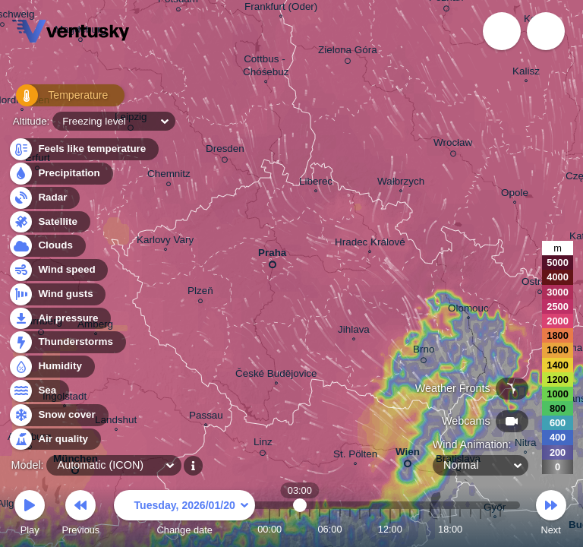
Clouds (46, 246)
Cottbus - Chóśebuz (266, 67)
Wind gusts (56, 294)
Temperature (59, 98)
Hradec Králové (370, 243)
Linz (263, 444)
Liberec (315, 183)
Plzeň (200, 293)
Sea (38, 391)
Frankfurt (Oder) (280, 8)
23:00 (500, 529)
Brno (423, 351)
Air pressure (59, 319)
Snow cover (58, 415)
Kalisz (526, 73)
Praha (272, 255)
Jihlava (354, 331)
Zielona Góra (347, 52)
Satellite (48, 222)
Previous (80, 515)
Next (551, 515)
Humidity (51, 367)
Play (29, 515)
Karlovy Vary (165, 241)
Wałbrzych (400, 183)
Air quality (54, 439)
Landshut (116, 421)
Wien (407, 454)
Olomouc (468, 310)
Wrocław (452, 145)
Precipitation (60, 174)
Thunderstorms (66, 342)
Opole (514, 194)
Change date (184, 515)
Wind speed (58, 270)
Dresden (225, 151)
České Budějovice (276, 375)
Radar (44, 198)
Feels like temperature (83, 149)
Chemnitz (169, 176)
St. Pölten (355, 455)
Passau (206, 417)
